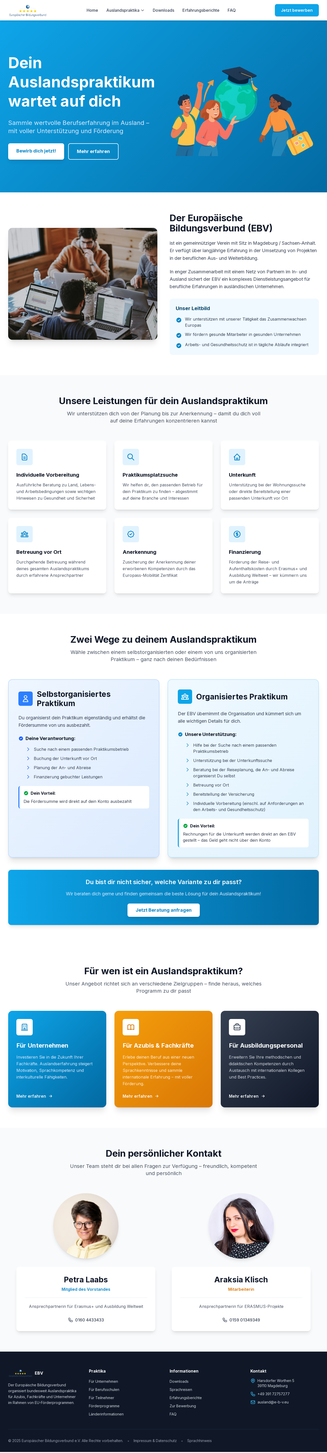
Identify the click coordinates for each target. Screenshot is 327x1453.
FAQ (232, 10)
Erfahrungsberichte (200, 10)
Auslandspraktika (125, 10)
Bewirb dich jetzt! (36, 151)
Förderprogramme (104, 1407)
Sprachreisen (181, 1390)
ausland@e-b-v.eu (269, 1403)
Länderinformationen (106, 1415)
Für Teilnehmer (101, 1399)
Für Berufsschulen (104, 1390)
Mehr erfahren (93, 151)
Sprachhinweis (199, 1441)
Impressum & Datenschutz (155, 1441)
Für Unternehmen (103, 1382)
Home (92, 10)
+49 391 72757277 (270, 1395)
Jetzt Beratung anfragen (164, 911)
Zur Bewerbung (183, 1407)
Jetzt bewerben (297, 10)
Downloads (163, 10)
